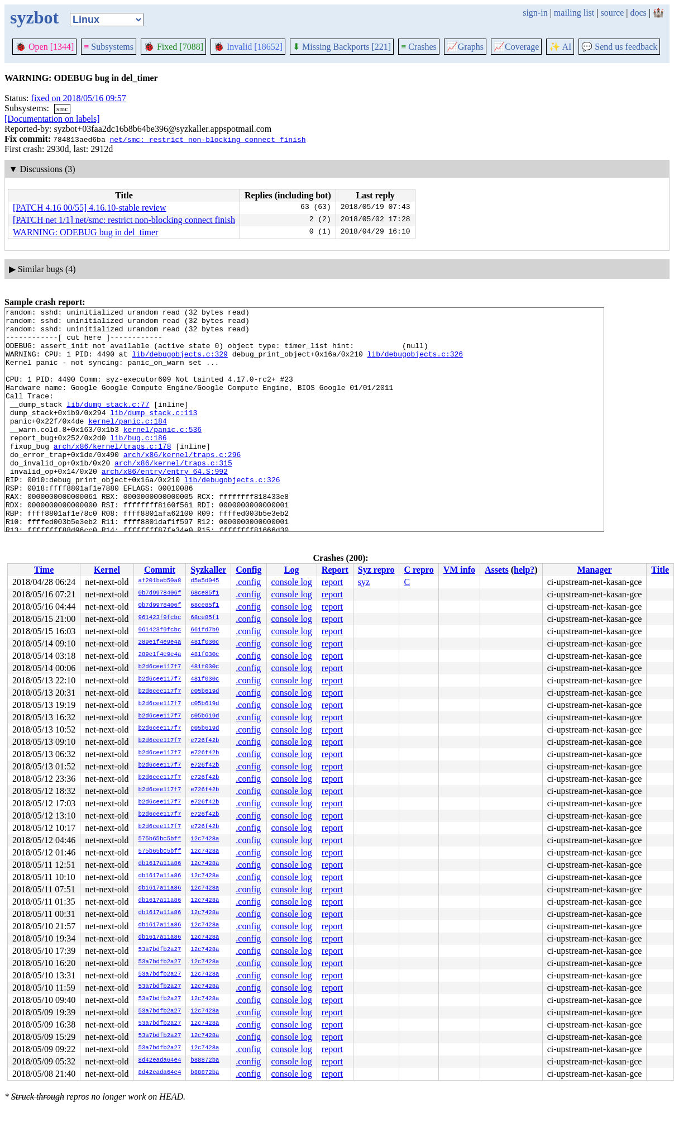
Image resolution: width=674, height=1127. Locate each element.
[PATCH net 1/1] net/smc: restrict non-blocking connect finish (124, 220)
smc (62, 108)
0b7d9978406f (159, 593)
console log (291, 582)
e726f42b (204, 741)
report (332, 582)
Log (291, 569)
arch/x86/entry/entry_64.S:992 (165, 505)
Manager (594, 569)
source (612, 12)
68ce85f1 (204, 593)
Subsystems (108, 46)
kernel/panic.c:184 (127, 444)
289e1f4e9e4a (159, 642)
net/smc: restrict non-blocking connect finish (207, 139)
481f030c (204, 642)
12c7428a (204, 839)
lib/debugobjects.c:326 (415, 364)
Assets (497, 569)
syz (364, 582)
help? (524, 569)
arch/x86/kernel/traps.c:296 (182, 484)
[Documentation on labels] (52, 118)
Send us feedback (619, 46)
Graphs (465, 46)
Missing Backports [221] (342, 46)
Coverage (516, 46)
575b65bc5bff (159, 839)
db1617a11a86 (159, 864)
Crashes (419, 46)
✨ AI (560, 46)
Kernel (107, 569)
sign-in (535, 12)
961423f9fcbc (159, 618)
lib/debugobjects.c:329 (180, 364)
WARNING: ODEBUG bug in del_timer (85, 232)
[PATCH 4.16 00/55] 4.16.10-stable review (89, 207)
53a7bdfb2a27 (159, 950)
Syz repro (376, 569)
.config (248, 582)
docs (638, 12)
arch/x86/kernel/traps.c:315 (173, 494)
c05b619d (204, 692)
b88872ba (204, 1060)
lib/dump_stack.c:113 (153, 434)
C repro (418, 569)
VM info (459, 569)
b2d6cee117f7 (159, 667)
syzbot (34, 17)
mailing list (574, 12)
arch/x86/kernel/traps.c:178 (112, 474)
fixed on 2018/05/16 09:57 (78, 98)
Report (335, 569)
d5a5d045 (204, 581)
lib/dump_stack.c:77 (107, 424)
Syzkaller (208, 569)
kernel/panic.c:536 (162, 454)
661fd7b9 (204, 630)
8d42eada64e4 (159, 1060)
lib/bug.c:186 (138, 464)
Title (660, 569)
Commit (159, 569)
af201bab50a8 (159, 581)
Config (248, 569)
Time (44, 569)
